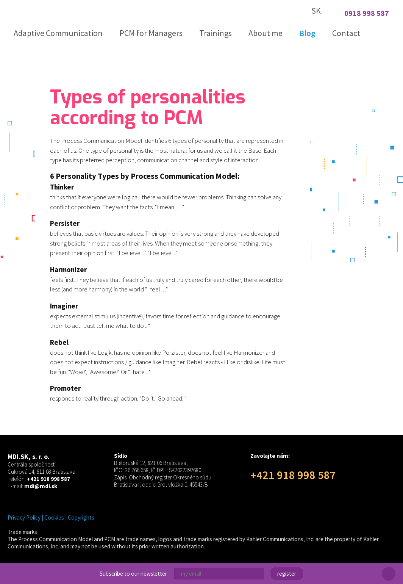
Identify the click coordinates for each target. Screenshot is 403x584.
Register (286, 573)
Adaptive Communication (58, 33)
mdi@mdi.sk (40, 486)
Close (388, 580)
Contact (346, 33)
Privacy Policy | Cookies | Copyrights (51, 517)
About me (265, 33)
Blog (307, 33)
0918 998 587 (366, 13)
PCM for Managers (151, 33)
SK (316, 10)
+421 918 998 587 (48, 478)
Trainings (215, 33)
